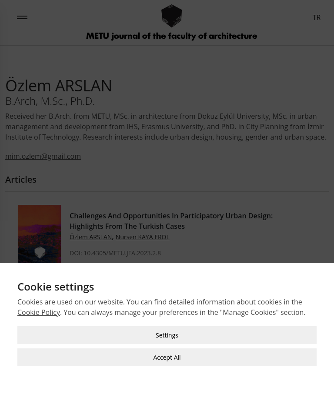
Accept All (166, 356)
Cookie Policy (38, 311)
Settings (167, 334)
